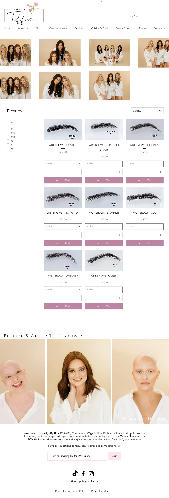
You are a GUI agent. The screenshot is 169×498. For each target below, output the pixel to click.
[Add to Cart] (63, 180)
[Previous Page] (95, 325)
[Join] (114, 456)
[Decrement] (47, 172)
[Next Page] (113, 325)
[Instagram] (91, 473)
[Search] (146, 16)
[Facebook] (83, 473)
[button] (101, 1)
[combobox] (147, 111)
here (116, 445)
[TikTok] (75, 473)
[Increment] (79, 172)
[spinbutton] (63, 172)
